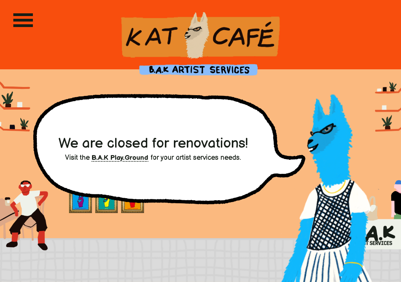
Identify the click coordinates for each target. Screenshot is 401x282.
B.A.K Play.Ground (120, 158)
